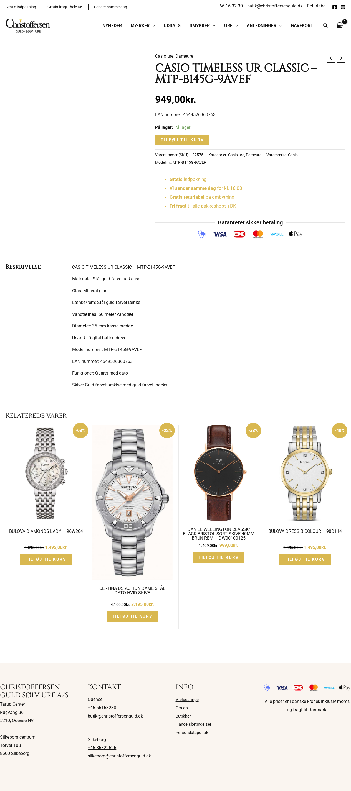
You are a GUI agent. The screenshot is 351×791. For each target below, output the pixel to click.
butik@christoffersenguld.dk (115, 716)
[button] (143, 26)
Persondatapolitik (193, 732)
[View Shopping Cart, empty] (339, 25)
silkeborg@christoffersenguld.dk (119, 756)
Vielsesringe (187, 699)
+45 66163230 (102, 707)
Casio (293, 155)
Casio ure (164, 56)
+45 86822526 (102, 747)
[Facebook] (334, 7)
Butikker (183, 716)
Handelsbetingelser (194, 724)
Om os (182, 707)
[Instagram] (342, 7)
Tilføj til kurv (182, 139)
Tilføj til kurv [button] (46, 559)
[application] (152, 26)
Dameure (184, 56)
